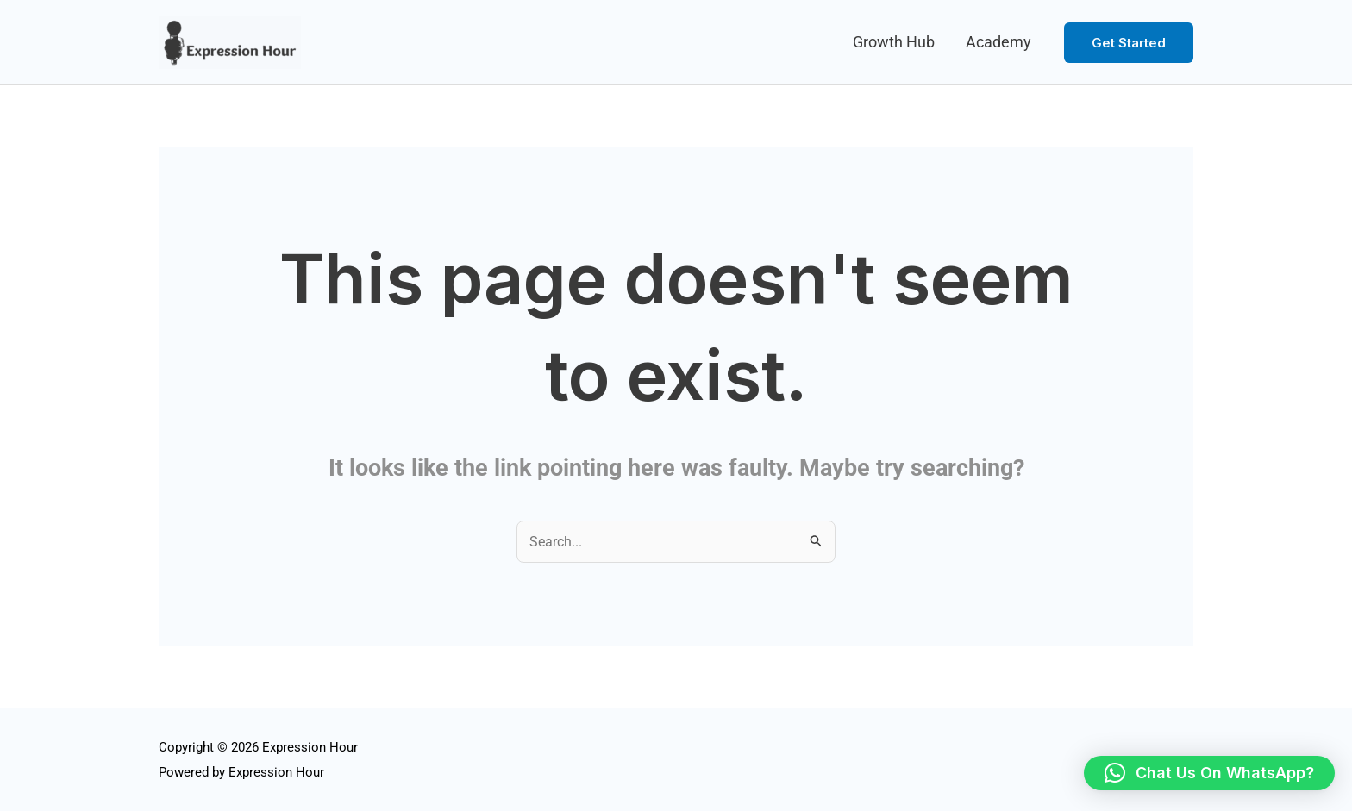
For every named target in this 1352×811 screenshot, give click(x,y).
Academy (998, 42)
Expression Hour (276, 772)
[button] (1128, 42)
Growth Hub (894, 42)
